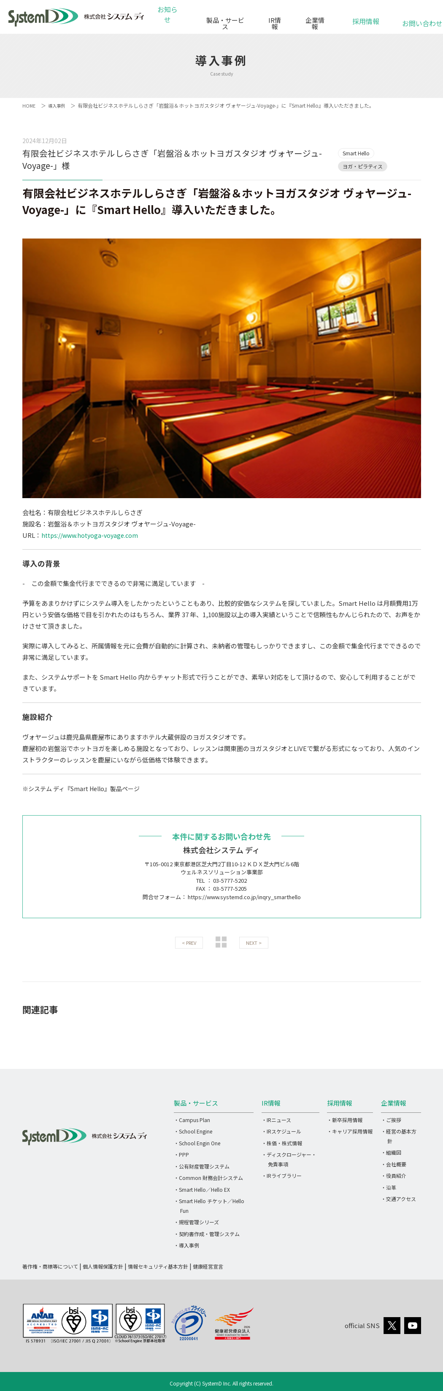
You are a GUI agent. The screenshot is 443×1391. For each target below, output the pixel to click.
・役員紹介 (393, 1175)
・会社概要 (393, 1163)
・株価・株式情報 (282, 1142)
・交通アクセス (398, 1198)
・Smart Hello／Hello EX (202, 1189)
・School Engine (193, 1131)
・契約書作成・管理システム (207, 1233)
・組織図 (391, 1152)
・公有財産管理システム (202, 1165)
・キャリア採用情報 (350, 1131)
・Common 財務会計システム (208, 1177)
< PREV (189, 942)
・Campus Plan (192, 1119)
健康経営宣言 (208, 1265)
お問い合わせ (417, 18)
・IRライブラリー (282, 1175)
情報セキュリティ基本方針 (158, 1265)
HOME (29, 105)
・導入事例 (186, 1245)
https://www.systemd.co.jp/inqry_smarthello (244, 896)
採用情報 (365, 16)
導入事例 (59, 105)
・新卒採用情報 (344, 1119)
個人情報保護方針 (103, 1265)
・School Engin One (197, 1142)
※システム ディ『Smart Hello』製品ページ (85, 788)
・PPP (181, 1154)
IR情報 (273, 20)
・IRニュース (276, 1119)
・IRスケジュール (281, 1131)
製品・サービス (223, 20)
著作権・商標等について (50, 1265)
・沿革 (388, 1186)
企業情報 (314, 20)
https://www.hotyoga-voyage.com (92, 535)
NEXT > (254, 942)
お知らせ (169, 20)
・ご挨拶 (391, 1119)
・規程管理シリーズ (196, 1222)
